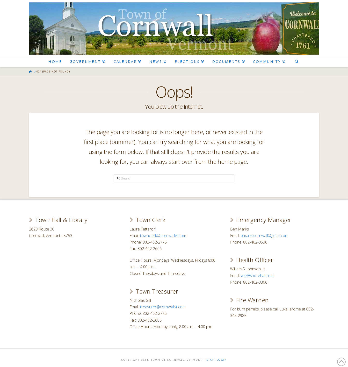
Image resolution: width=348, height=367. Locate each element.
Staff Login (216, 359)
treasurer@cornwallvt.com (163, 306)
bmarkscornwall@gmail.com (264, 235)
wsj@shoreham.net (257, 275)
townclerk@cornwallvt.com (163, 235)
